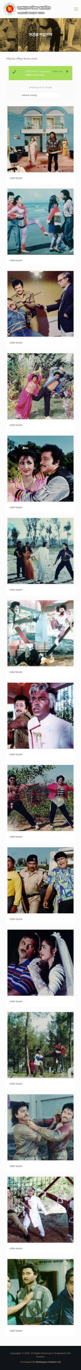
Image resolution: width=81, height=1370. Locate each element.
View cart (57, 71)
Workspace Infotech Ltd (48, 1362)
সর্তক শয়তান (16, 178)
